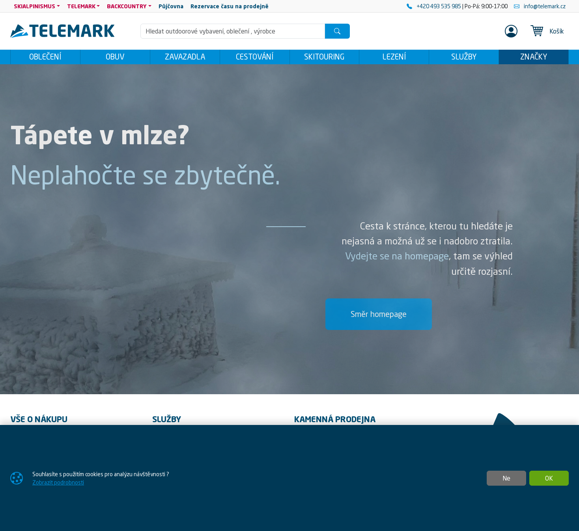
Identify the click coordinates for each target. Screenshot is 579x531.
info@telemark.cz (540, 6)
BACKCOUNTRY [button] (127, 6)
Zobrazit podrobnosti (58, 482)
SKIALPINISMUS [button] (34, 6)
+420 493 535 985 (434, 6)
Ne (506, 478)
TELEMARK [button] (81, 6)
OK (549, 478)
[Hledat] (337, 31)
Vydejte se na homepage (397, 258)
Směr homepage (379, 316)
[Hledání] (232, 31)
